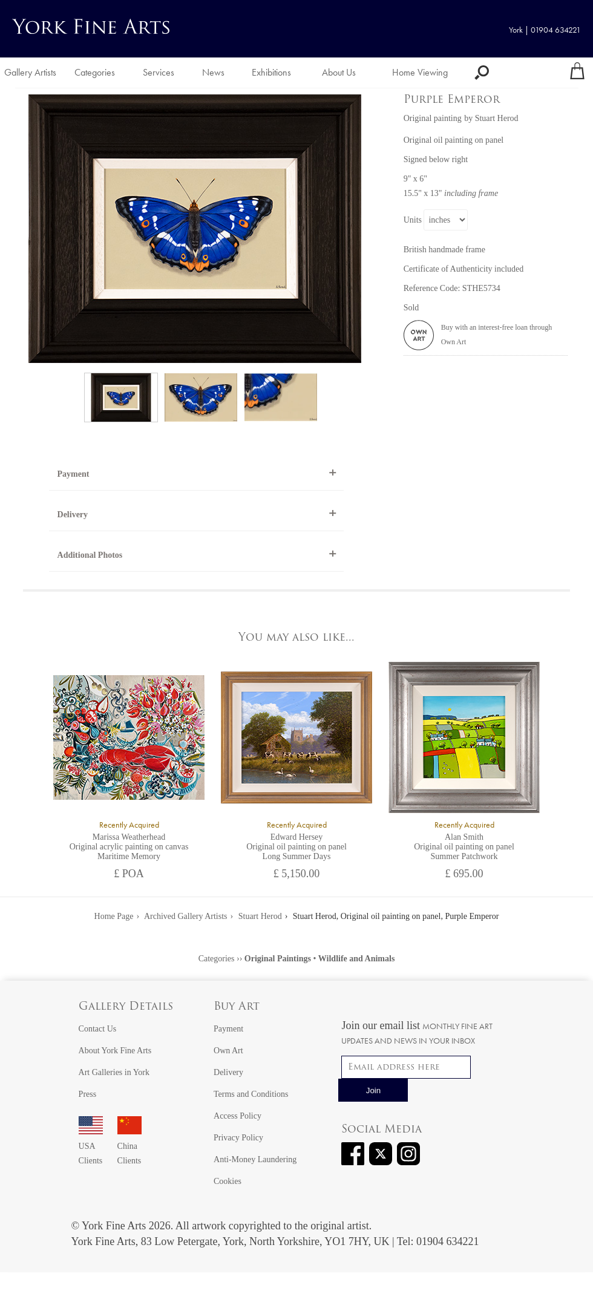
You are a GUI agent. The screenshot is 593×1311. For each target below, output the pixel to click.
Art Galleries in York (114, 1072)
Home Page (114, 916)
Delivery (72, 514)
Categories (94, 72)
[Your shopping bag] (577, 72)
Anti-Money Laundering (255, 1159)
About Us (339, 72)
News (213, 72)
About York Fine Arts (115, 1050)
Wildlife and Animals (356, 958)
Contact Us (98, 1028)
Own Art (228, 1050)
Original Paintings (277, 958)
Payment (73, 474)
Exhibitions (271, 72)
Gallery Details (126, 1007)
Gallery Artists (30, 72)
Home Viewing (420, 72)
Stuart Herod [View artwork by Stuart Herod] (497, 118)
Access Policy (237, 1115)
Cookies (227, 1181)
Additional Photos (90, 555)
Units (413, 219)
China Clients (129, 1146)
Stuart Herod (260, 916)
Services (158, 72)
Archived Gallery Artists (186, 916)
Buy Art (237, 1007)
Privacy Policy (238, 1137)
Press (88, 1094)
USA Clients (91, 1146)
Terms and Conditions (251, 1094)
